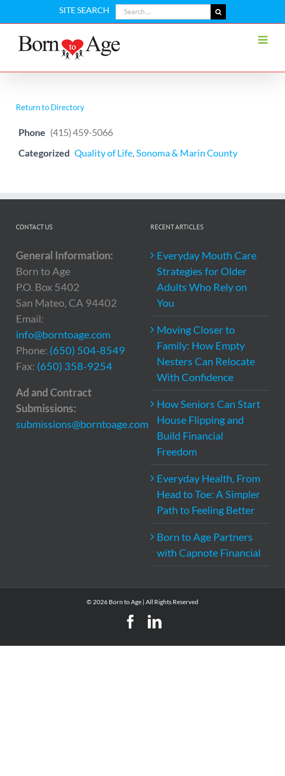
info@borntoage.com (63, 334)
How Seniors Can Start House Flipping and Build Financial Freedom (208, 427)
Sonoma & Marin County (187, 153)
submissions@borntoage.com (82, 424)
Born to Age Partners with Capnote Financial (209, 544)
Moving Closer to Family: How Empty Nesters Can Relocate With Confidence (206, 353)
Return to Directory (50, 107)
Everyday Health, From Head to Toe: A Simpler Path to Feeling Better (208, 494)
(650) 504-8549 (87, 350)
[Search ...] (163, 12)
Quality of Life (103, 153)
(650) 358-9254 (74, 366)
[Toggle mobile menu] (263, 39)
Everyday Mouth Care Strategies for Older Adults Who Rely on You (206, 279)
